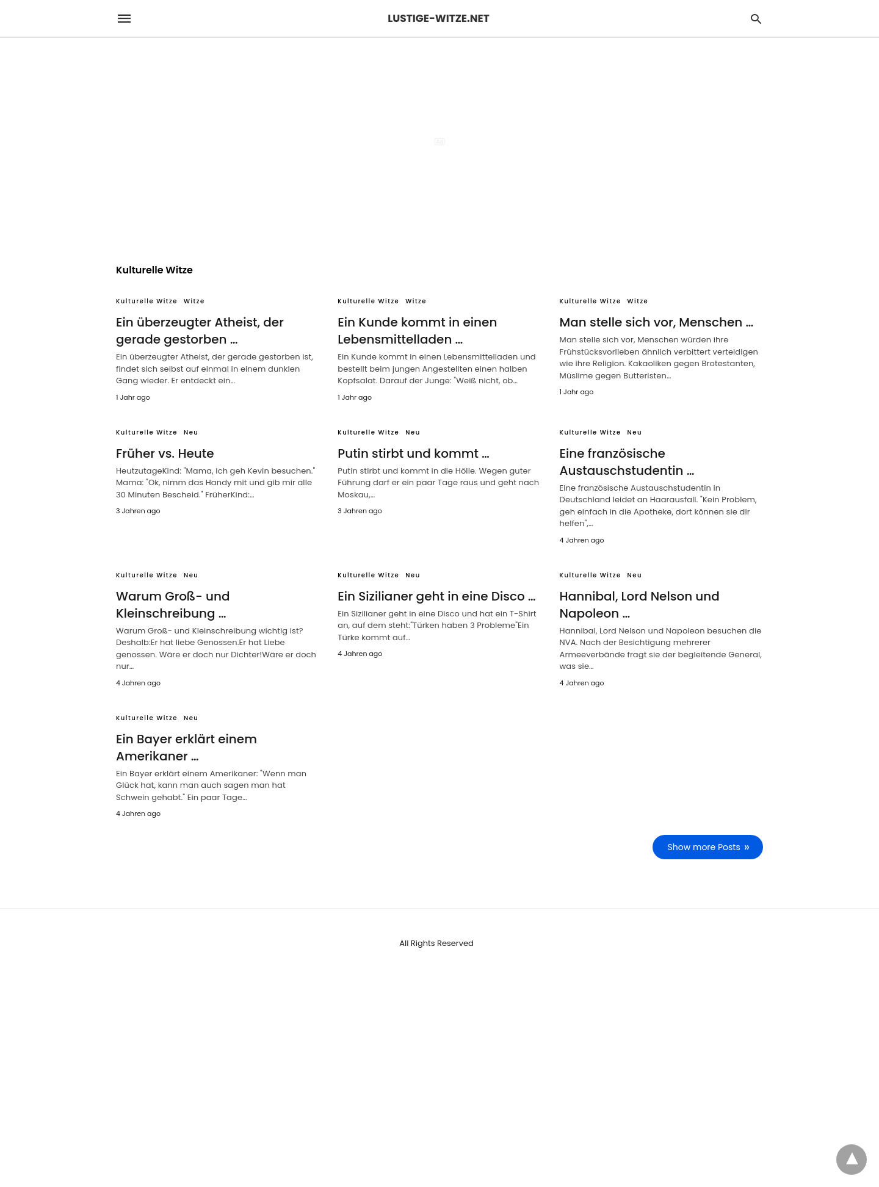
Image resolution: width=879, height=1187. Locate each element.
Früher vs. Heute (165, 453)
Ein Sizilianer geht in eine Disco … (436, 596)
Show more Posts (704, 847)
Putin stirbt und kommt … (414, 453)
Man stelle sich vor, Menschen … (657, 322)
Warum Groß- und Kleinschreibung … (173, 605)
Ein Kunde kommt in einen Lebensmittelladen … (417, 331)
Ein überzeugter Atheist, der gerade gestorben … (200, 331)
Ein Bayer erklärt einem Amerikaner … (186, 748)
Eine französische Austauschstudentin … (627, 462)
